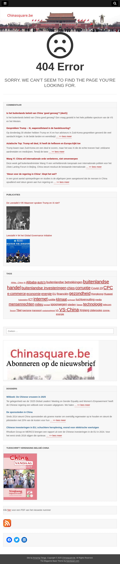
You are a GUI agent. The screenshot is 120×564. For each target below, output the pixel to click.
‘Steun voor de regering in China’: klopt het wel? (31, 174)
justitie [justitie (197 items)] (51, 299)
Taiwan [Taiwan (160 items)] (79, 305)
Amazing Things (39, 558)
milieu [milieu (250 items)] (39, 304)
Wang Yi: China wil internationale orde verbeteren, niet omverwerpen (42, 158)
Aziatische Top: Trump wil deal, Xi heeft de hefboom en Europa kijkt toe (43, 143)
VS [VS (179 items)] (57, 310)
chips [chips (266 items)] (71, 288)
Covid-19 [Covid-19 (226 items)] (97, 288)
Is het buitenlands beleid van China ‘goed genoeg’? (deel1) (37, 113)
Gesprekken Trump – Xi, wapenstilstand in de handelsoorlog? (38, 128)
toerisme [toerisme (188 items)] (27, 310)
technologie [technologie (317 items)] (92, 304)
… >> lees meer (64, 136)
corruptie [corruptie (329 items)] (82, 288)
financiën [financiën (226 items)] (62, 293)
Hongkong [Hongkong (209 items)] (97, 293)
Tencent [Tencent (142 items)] (13, 310)
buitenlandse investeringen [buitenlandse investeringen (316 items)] (43, 288)
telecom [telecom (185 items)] (107, 304)
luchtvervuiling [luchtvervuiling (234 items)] (85, 299)
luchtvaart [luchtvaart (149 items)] (71, 300)
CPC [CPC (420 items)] (108, 287)
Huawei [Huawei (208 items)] (108, 293)
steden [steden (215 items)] (72, 304)
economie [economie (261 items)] (33, 293)
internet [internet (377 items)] (40, 299)
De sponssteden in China (19, 412)
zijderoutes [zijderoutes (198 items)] (96, 310)
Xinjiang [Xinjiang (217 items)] (84, 310)
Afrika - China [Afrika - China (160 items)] (17, 283)
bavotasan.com (73, 561)
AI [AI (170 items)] (25, 282)
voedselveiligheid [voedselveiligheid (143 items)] (48, 310)
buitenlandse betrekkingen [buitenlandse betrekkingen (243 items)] (64, 282)
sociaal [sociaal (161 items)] (47, 305)
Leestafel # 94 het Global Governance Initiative (29, 235)
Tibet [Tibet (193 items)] (19, 310)
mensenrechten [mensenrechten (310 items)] (21, 304)
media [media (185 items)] (98, 299)
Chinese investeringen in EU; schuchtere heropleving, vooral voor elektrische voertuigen (52, 427)
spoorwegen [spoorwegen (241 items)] (58, 304)
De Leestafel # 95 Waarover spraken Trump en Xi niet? (33, 203)
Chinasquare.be (68, 558)
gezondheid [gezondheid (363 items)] (79, 293)
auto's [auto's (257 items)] (41, 282)
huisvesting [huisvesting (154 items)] (23, 300)
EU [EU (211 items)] (54, 293)
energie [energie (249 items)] (46, 293)
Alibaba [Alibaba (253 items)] (31, 282)
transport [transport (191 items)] (37, 310)
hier (9, 510)
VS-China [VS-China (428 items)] (69, 309)
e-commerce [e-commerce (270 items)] (16, 294)
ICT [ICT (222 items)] (30, 299)
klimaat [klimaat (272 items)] (61, 299)
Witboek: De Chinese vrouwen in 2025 (26, 397)
